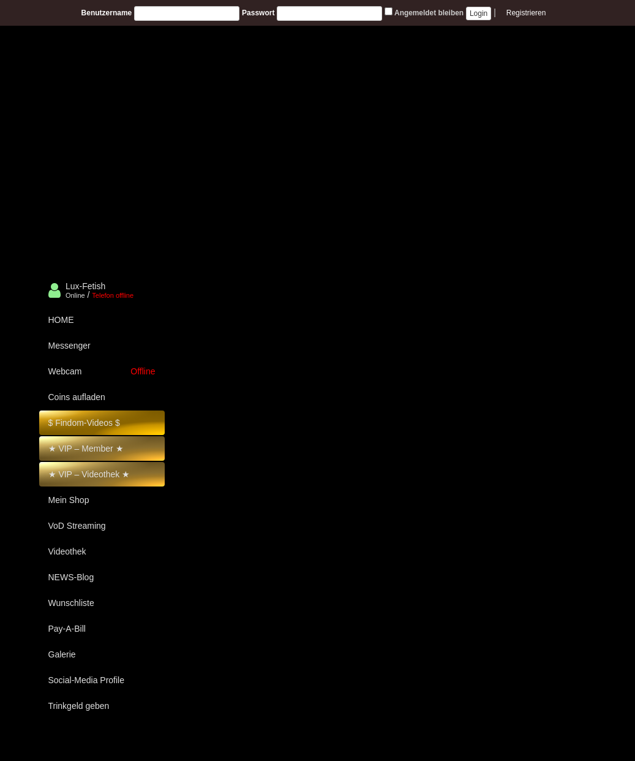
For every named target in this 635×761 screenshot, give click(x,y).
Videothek (67, 551)
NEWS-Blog (71, 577)
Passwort (258, 13)
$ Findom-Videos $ (84, 423)
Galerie (62, 654)
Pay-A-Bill (67, 629)
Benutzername (106, 13)
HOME (61, 320)
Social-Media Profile (86, 680)
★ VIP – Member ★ (86, 448)
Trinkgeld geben (79, 706)
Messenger (69, 345)
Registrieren (526, 13)
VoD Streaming (77, 526)
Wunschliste (71, 603)
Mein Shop (68, 500)
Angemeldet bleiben (424, 12)
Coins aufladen (76, 397)
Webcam (102, 371)
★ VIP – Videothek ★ (89, 474)
